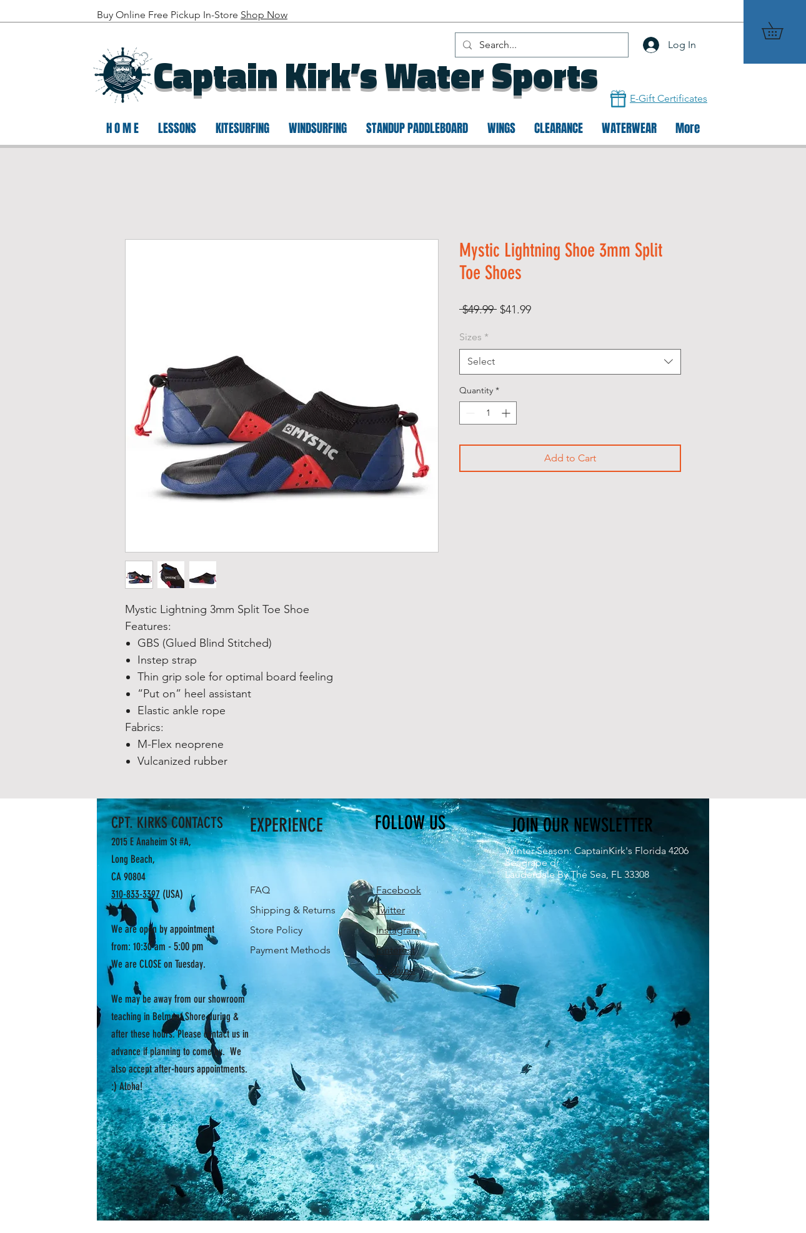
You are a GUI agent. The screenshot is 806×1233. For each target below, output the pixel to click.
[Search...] (540, 45)
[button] (781, 30)
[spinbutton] (488, 413)
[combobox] (570, 361)
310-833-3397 (135, 894)
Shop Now (264, 15)
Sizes (474, 337)
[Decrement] (469, 413)
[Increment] (507, 413)
